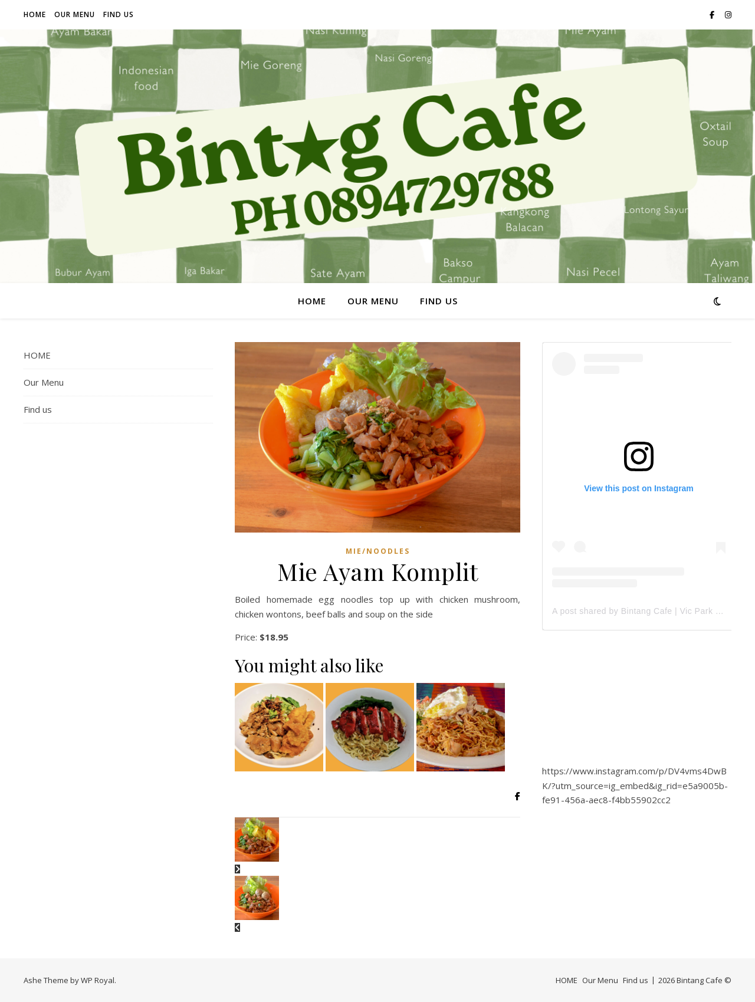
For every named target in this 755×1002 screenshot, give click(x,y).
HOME (35, 14)
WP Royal (97, 980)
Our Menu (74, 14)
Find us (118, 14)
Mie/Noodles (378, 551)
